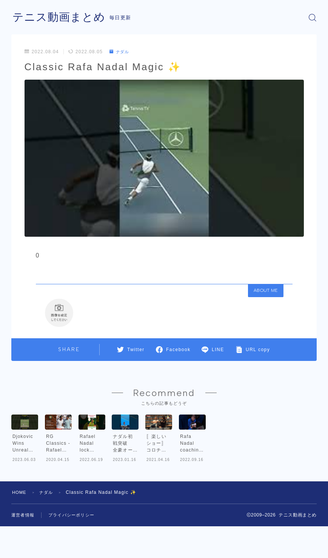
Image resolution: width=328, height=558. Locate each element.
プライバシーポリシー (71, 554)
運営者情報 (22, 554)
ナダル (120, 51)
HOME (20, 531)
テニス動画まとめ (60, 17)
